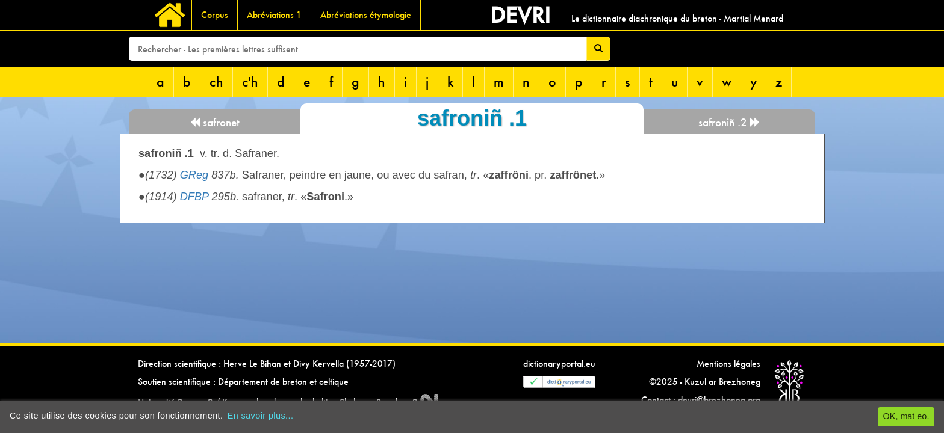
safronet (215, 122)
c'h (250, 81)
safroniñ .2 (729, 122)
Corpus (214, 14)
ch (216, 81)
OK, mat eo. (906, 416)
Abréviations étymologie (365, 14)
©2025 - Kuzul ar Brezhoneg (704, 381)
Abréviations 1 (274, 14)
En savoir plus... (261, 415)
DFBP (194, 197)
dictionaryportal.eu (559, 363)
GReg (194, 175)
